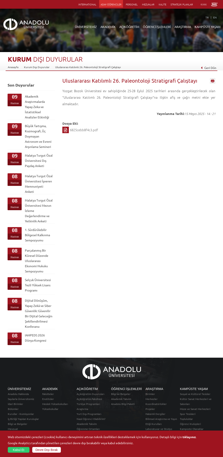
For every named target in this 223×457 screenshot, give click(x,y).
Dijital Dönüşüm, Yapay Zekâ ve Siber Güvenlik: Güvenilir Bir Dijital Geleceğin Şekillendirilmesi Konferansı (38, 313)
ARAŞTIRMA (183, 27)
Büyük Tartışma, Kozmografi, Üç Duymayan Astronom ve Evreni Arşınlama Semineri (38, 136)
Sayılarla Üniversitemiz (21, 399)
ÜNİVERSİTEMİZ (86, 27)
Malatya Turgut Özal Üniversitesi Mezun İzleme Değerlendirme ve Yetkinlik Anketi (39, 210)
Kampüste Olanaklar (192, 429)
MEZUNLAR (148, 4)
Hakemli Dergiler (155, 414)
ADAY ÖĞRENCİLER (111, 4)
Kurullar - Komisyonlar (21, 414)
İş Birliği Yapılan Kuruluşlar (23, 419)
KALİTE (162, 4)
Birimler (150, 394)
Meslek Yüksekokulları (55, 404)
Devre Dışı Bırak (47, 450)
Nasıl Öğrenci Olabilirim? (91, 419)
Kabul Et (18, 450)
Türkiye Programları (88, 404)
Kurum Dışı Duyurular (37, 67)
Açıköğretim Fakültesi (89, 399)
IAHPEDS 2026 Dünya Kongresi (35, 337)
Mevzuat (13, 429)
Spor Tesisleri (188, 414)
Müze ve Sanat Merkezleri (195, 409)
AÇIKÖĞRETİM (129, 27)
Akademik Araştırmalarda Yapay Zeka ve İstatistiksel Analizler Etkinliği (37, 106)
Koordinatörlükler (156, 404)
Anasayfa (13, 67)
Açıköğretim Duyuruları (90, 394)
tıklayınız (189, 437)
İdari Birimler (15, 404)
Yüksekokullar (50, 409)
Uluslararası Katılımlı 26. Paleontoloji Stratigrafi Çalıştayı (88, 67)
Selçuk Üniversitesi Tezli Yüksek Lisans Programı (38, 285)
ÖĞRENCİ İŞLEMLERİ (157, 27)
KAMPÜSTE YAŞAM (207, 27)
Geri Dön (208, 68)
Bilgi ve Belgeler (17, 424)
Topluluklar (186, 419)
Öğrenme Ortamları (88, 429)
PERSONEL (132, 4)
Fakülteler (48, 394)
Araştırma (82, 409)
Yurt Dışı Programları (89, 414)
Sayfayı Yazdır (212, 81)
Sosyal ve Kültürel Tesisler (195, 394)
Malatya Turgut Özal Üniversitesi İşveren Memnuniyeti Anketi (39, 183)
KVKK (204, 4)
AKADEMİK (108, 27)
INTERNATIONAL (87, 4)
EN (215, 17)
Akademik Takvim (87, 424)
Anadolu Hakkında (18, 394)
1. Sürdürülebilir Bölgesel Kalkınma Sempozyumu (37, 235)
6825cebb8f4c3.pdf (84, 130)
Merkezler (151, 399)
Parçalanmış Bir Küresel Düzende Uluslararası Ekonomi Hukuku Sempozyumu (36, 260)
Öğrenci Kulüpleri (190, 424)
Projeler (150, 409)
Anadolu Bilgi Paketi (123, 404)
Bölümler (13, 409)
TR (207, 17)
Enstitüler (48, 399)
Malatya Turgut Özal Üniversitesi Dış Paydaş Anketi (39, 160)
